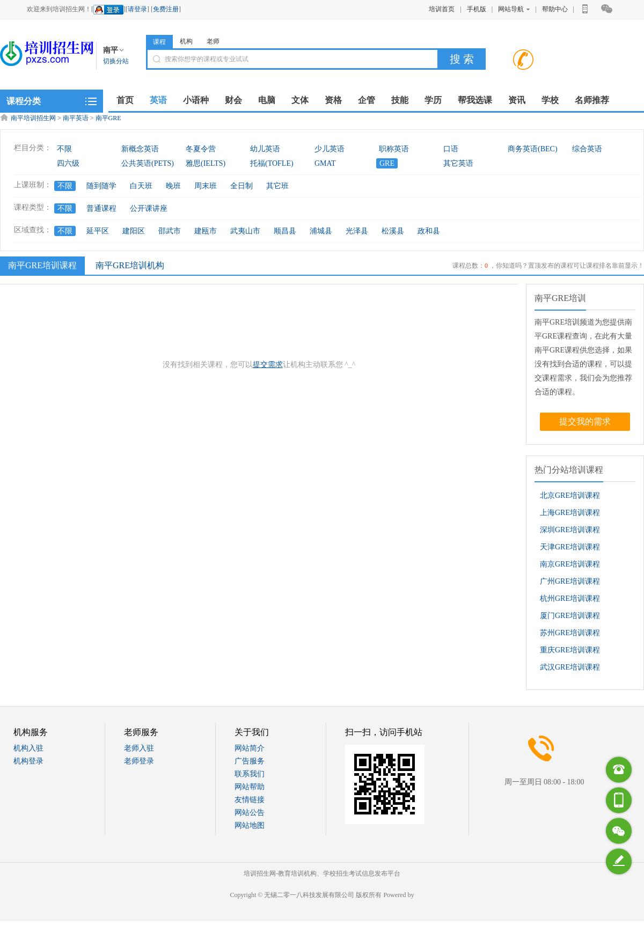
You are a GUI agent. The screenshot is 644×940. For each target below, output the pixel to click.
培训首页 (442, 9)
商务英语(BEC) (533, 149)
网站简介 (250, 748)
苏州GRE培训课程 (570, 633)
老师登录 (139, 761)
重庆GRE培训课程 (570, 650)
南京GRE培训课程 (570, 564)
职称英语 (394, 149)
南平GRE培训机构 (130, 265)
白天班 (141, 186)
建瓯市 (205, 231)
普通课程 (101, 208)
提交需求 (268, 365)
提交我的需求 (585, 421)
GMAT (325, 163)
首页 (125, 100)
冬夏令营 (201, 149)
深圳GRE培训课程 (570, 530)
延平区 (97, 231)
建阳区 (133, 231)
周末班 (205, 186)
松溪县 (393, 231)
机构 (186, 41)
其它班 (277, 186)
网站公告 (250, 813)
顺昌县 (285, 231)
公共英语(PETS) (147, 163)
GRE (386, 163)
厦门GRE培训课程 (570, 616)
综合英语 (587, 149)
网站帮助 (250, 787)
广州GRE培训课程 (570, 581)
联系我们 (250, 774)
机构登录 (28, 761)
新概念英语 (140, 149)
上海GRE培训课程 (570, 513)
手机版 (476, 9)
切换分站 (116, 61)
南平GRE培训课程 (41, 265)
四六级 (68, 163)
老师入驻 (139, 748)
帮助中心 (555, 9)
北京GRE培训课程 (570, 495)
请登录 (137, 9)
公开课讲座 (148, 208)
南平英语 (76, 118)
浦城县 (321, 231)
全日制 (241, 186)
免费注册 (166, 9)
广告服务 (250, 761)
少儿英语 (329, 149)
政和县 (429, 231)
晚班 (173, 186)
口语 (450, 149)
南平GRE (108, 118)
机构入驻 (28, 748)
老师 (213, 41)
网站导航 (514, 9)
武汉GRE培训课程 (570, 667)
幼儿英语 (265, 149)
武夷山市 (245, 231)
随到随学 (101, 186)
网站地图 (250, 825)
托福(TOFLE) (272, 163)
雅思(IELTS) (205, 163)
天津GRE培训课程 (570, 547)
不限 (64, 149)
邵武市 (169, 231)
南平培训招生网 (33, 118)
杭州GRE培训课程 (570, 598)
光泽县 (357, 231)
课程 (159, 42)
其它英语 (458, 163)
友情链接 (250, 800)
